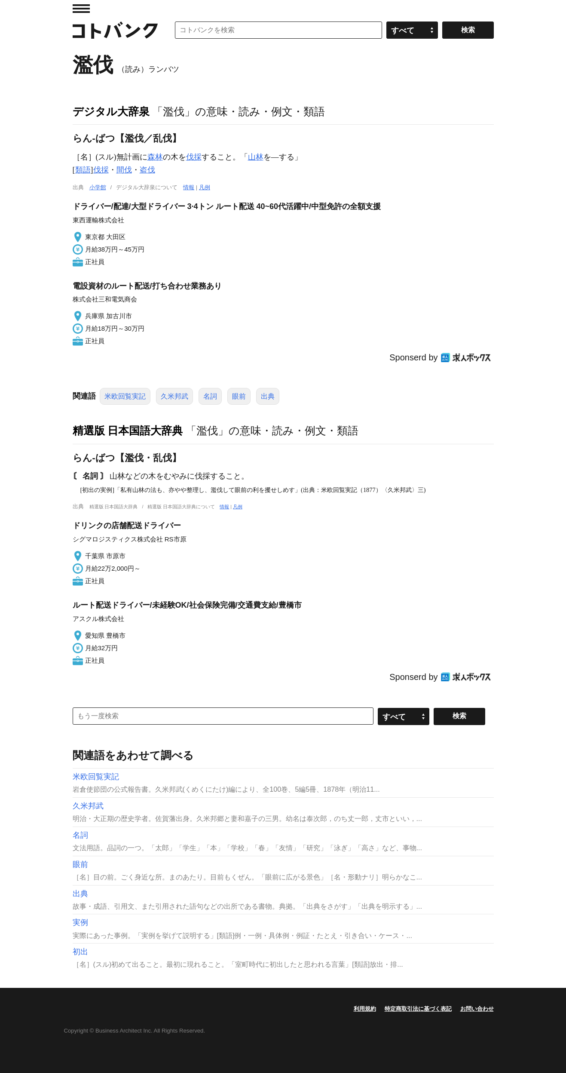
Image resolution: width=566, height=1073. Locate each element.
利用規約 (365, 1008)
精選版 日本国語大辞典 (128, 430)
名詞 (210, 396)
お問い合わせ (477, 1008)
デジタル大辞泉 (111, 111)
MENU (81, 8)
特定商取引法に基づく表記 (418, 1008)
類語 (83, 170)
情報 (188, 187)
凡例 (204, 187)
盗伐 (147, 170)
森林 (155, 157)
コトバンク (115, 30)
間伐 (124, 170)
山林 (255, 157)
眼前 (239, 396)
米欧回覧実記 (125, 396)
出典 (268, 396)
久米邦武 (174, 396)
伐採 (194, 157)
